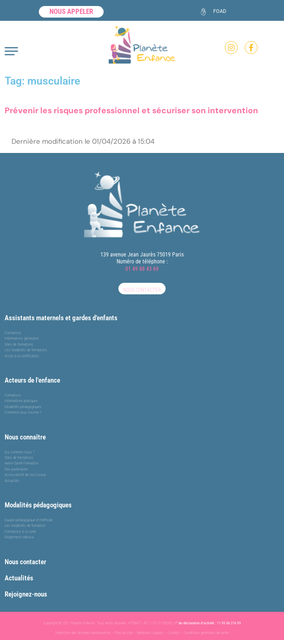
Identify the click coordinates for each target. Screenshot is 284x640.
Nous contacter (25, 562)
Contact (173, 633)
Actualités (19, 578)
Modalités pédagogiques (38, 505)
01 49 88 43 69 (142, 269)
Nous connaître (25, 437)
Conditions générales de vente (206, 633)
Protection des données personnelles (83, 633)
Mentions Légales (150, 633)
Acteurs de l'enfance (32, 380)
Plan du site (124, 633)
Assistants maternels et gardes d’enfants (61, 318)
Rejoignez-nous (26, 594)
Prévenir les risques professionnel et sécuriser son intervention (131, 110)
